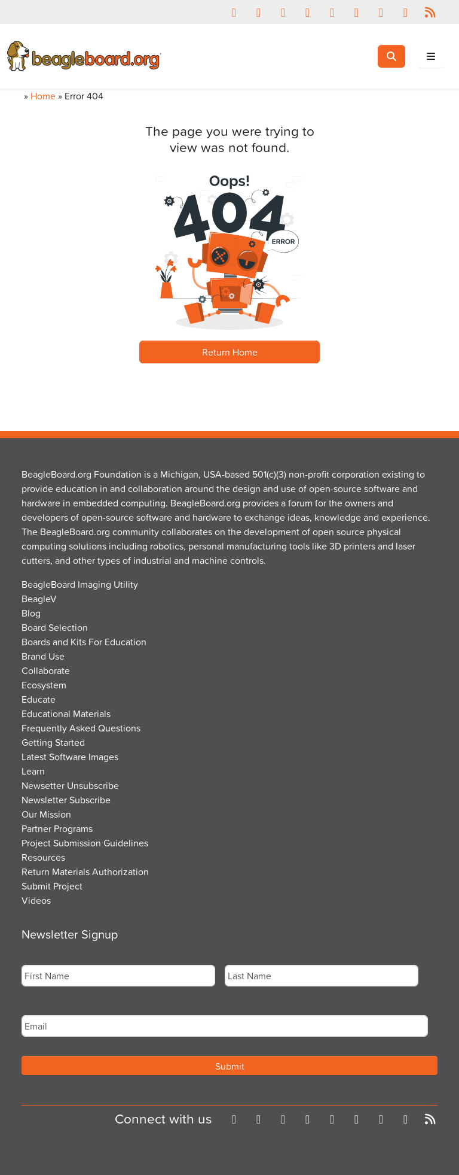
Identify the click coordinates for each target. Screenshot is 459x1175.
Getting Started (53, 742)
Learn (33, 771)
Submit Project (52, 885)
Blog (31, 613)
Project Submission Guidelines (85, 842)
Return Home (230, 352)
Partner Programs (57, 828)
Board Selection (55, 627)
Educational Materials (66, 713)
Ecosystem (44, 684)
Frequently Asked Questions (81, 727)
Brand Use (43, 656)
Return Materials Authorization (85, 871)
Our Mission (46, 814)
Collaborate (46, 670)
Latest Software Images (70, 756)
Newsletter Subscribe (66, 799)
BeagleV (39, 598)
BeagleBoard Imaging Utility (80, 584)
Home (43, 95)
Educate (39, 699)
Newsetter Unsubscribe (70, 785)
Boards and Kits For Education (84, 641)
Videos (36, 900)
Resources (43, 857)
